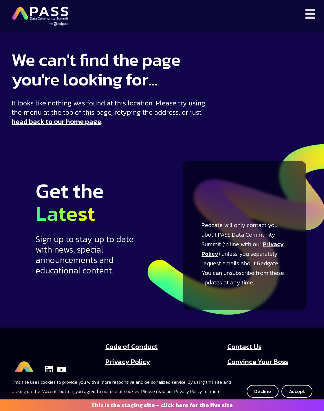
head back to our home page (56, 121)
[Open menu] (310, 14)
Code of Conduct (131, 346)
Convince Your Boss (257, 362)
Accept (297, 391)
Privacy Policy (127, 362)
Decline (262, 391)
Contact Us (244, 346)
